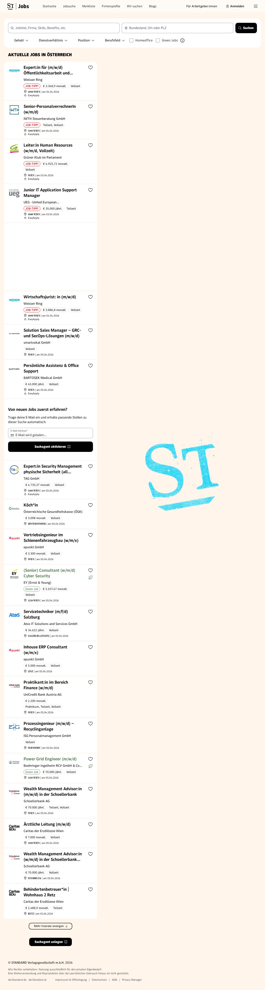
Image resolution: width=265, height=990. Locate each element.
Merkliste (88, 6)
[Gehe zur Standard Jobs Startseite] (17, 6)
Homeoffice (144, 40)
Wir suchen (134, 6)
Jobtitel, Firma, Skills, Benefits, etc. (40, 28)
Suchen (246, 28)
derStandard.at (38, 979)
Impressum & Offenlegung (71, 979)
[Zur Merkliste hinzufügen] (90, 67)
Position (86, 40)
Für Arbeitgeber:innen (201, 6)
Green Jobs (170, 40)
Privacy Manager (132, 979)
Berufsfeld (115, 40)
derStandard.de (17, 979)
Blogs (153, 6)
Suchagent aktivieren (53, 447)
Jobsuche (69, 6)
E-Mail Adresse (19, 430)
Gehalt (21, 40)
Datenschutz (99, 979)
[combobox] (177, 28)
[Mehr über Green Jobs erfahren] (182, 40)
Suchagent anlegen (51, 942)
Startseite (49, 6)
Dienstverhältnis (53, 40)
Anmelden (235, 6)
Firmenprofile (111, 6)
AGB (114, 979)
